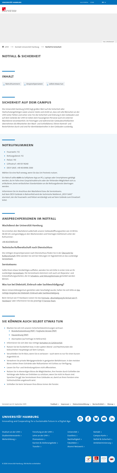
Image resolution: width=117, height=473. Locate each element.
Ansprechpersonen (34, 84)
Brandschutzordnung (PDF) (23, 331)
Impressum (65, 404)
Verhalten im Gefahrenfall (50, 343)
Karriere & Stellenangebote (44, 443)
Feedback (54, 404)
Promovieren (38, 439)
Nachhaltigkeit (74, 439)
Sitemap (110, 404)
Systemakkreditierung (112, 457)
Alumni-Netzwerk (75, 446)
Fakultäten (72, 443)
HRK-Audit (103, 458)
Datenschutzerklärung (81, 404)
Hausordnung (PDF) (20, 335)
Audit (95, 457)
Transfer (36, 446)
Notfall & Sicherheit (102, 439)
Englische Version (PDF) (47, 331)
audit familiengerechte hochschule (88, 459)
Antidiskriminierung (102, 443)
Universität (72, 432)
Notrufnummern (12, 84)
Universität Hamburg (11, 2)
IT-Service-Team (49, 301)
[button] (103, 2)
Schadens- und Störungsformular (44, 276)
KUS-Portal (84, 2)
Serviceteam (7, 259)
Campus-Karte (99, 435)
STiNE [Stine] (92, 2)
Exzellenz (72, 435)
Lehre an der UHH (40, 435)
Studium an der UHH (11, 432)
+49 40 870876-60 (10, 241)
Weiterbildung (8, 439)
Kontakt (96, 432)
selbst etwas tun (56, 84)
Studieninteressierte (11, 435)
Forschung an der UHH (42, 432)
